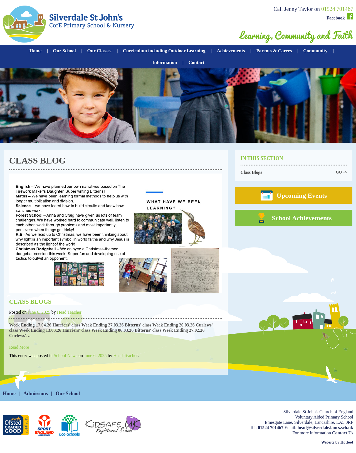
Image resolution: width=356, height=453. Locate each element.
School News (65, 355)
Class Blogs (30, 301)
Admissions (35, 393)
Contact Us (342, 432)
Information (164, 62)
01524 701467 (337, 9)
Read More (19, 347)
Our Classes (99, 50)
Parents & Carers (274, 50)
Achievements (231, 50)
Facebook (340, 16)
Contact (197, 62)
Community (315, 50)
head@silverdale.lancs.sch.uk (325, 427)
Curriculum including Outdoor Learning (164, 50)
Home (35, 50)
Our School (64, 50)
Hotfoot (346, 442)
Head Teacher (69, 312)
